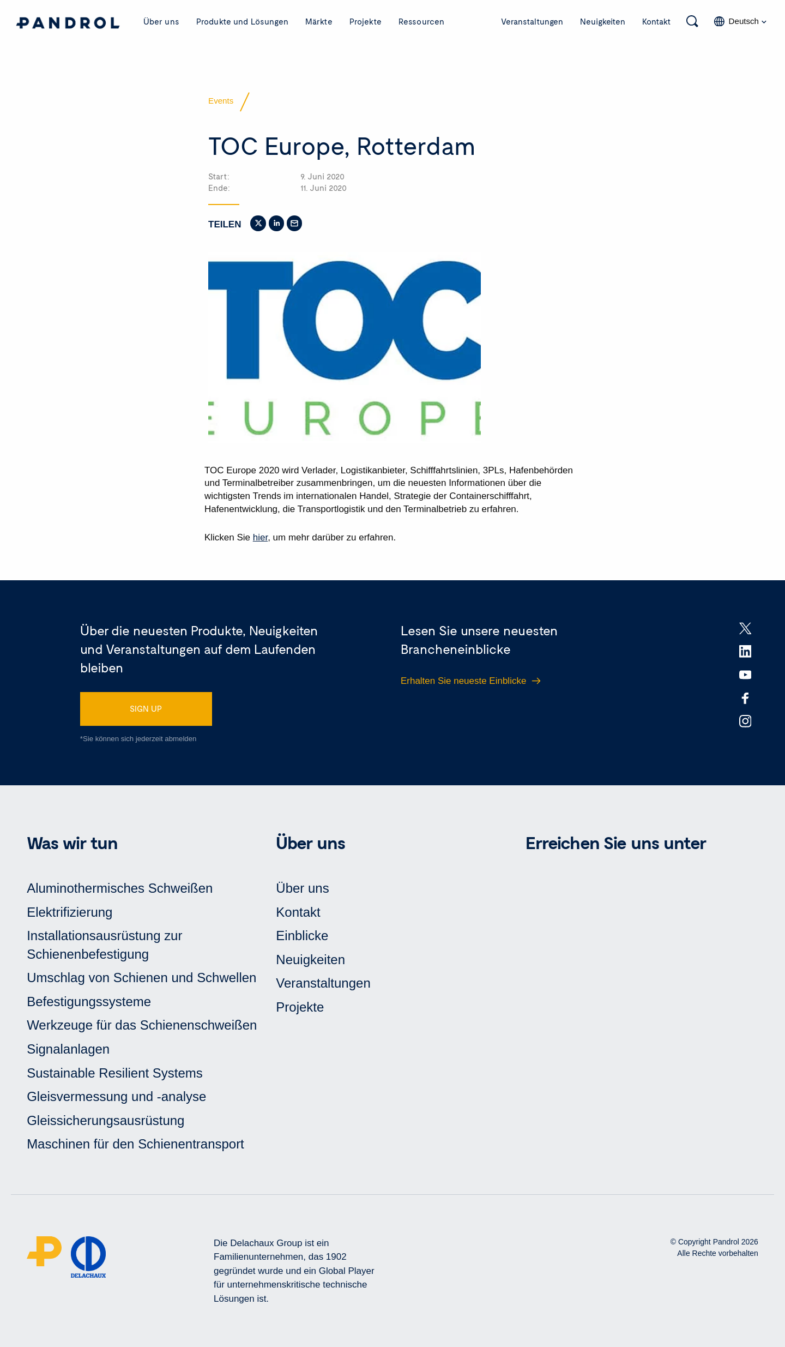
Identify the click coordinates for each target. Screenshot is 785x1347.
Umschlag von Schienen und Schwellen (141, 977)
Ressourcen (421, 21)
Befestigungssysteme (89, 1001)
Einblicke (302, 935)
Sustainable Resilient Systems (115, 1073)
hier (260, 537)
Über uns (161, 21)
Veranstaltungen (532, 21)
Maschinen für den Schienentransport (135, 1143)
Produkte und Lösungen (242, 21)
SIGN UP (146, 708)
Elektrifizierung (69, 912)
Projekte (365, 21)
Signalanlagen (68, 1049)
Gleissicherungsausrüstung (105, 1120)
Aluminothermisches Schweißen (120, 888)
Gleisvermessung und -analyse (116, 1096)
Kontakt (656, 21)
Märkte (319, 21)
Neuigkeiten (602, 21)
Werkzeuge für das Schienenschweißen (142, 1025)
